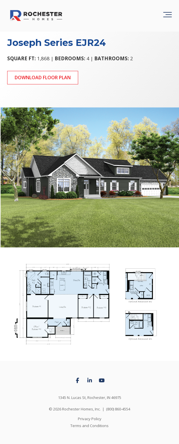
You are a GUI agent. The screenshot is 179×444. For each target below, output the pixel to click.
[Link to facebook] (77, 380)
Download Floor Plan (43, 77)
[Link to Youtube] (101, 380)
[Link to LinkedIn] (89, 380)
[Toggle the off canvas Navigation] (167, 15)
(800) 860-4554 (118, 409)
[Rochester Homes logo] (36, 16)
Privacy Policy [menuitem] (89, 418)
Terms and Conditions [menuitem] (89, 425)
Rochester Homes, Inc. (81, 409)
